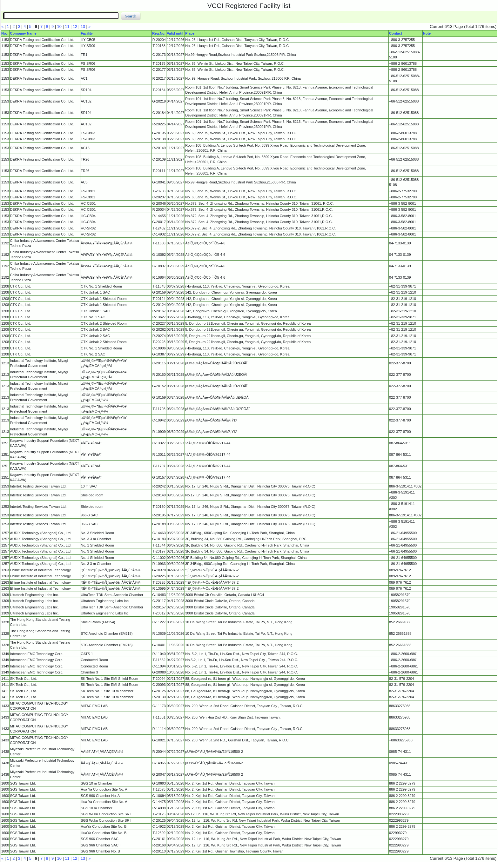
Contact (395, 33)
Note (427, 33)
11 (67, 26)
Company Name (23, 33)
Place (189, 33)
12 (75, 26)
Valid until (175, 33)
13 (83, 26)
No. (4, 33)
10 (59, 26)
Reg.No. (158, 33)
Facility (87, 33)
